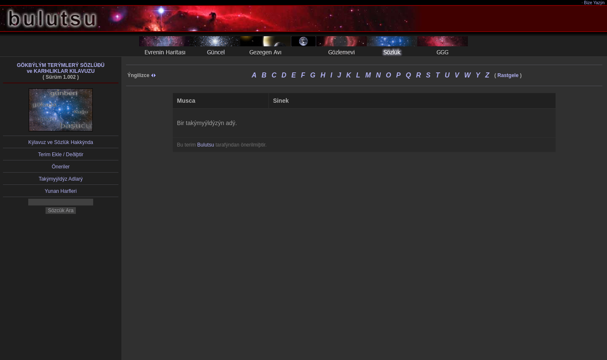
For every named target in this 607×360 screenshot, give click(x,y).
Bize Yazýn (594, 2)
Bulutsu (205, 145)
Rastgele (507, 75)
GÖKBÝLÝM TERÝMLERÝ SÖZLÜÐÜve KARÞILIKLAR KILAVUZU (61, 68)
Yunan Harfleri (61, 191)
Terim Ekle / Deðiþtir (60, 154)
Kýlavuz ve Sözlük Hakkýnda (60, 142)
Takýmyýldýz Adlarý (61, 179)
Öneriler (61, 167)
